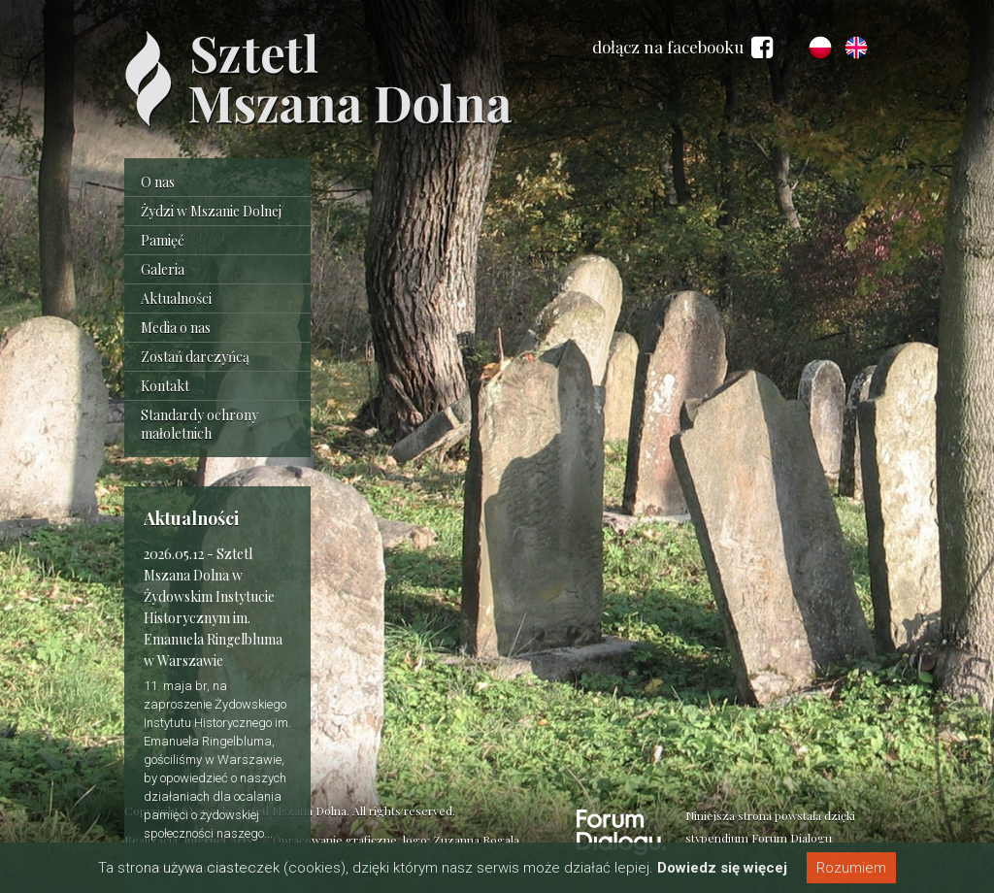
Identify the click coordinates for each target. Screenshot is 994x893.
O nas (158, 182)
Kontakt (165, 386)
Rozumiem (851, 867)
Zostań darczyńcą (195, 356)
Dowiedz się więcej (722, 867)
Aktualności (176, 298)
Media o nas (176, 327)
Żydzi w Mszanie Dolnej (211, 211)
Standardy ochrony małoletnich (199, 424)
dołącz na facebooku (682, 47)
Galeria (162, 269)
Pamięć (162, 240)
